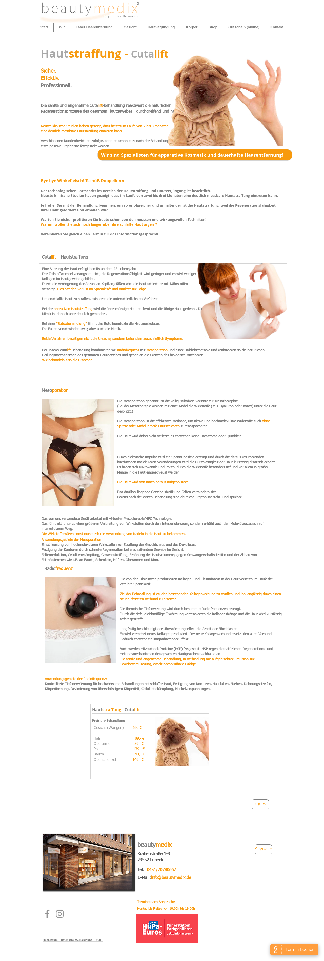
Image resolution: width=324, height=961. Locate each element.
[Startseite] (263, 849)
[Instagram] (59, 914)
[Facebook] (47, 914)
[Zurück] (260, 804)
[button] (62, 27)
